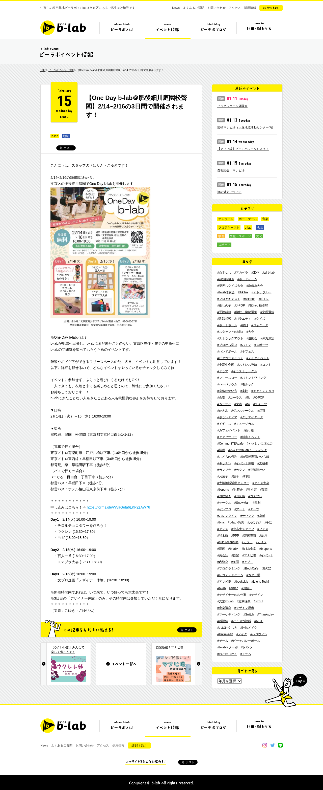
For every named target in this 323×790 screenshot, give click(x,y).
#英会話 (222, 555)
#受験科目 (224, 312)
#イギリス (224, 424)
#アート (239, 509)
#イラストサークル (244, 371)
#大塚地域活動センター (233, 483)
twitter (272, 745)
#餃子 (235, 476)
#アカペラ (241, 272)
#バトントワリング (253, 378)
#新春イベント (250, 437)
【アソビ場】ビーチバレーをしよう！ (243, 149)
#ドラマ (222, 371)
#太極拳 (262, 463)
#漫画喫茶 (249, 535)
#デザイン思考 (244, 608)
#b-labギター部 (227, 647)
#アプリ (247, 562)
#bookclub (241, 581)
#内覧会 (222, 562)
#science (249, 299)
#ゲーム (222, 641)
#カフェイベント (228, 430)
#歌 (247, 397)
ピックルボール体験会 (232, 106)
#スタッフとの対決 (230, 332)
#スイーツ (260, 404)
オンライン (225, 219)
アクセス (235, 8)
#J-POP (239, 305)
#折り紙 (248, 430)
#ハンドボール (227, 351)
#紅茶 (261, 410)
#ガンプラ (224, 470)
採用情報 (250, 8)
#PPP (235, 535)
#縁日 (244, 325)
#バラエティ (242, 318)
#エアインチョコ (262, 391)
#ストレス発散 (247, 364)
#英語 (235, 562)
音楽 (265, 219)
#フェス (262, 529)
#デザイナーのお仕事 (231, 595)
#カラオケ (224, 404)
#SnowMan (241, 502)
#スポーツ (261, 345)
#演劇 (256, 502)
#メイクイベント (257, 358)
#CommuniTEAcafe (230, 443)
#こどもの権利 (227, 456)
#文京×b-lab (225, 601)
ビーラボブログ (213, 29)
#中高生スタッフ (242, 529)
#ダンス (222, 529)
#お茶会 (237, 489)
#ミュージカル (244, 424)
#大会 (250, 332)
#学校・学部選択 (245, 312)
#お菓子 (222, 476)
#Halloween (225, 634)
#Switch (248, 614)
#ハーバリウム (227, 384)
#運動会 (251, 338)
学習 (221, 236)
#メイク (241, 634)
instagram (264, 745)
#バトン (245, 345)
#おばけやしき (227, 627)
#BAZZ (266, 568)
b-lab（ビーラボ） (63, 27)
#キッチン (224, 463)
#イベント (266, 555)
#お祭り (246, 588)
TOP (42, 70)
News (176, 8)
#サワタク (247, 516)
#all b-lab (268, 272)
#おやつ (246, 647)
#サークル (224, 502)
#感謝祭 (222, 621)
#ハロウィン (258, 634)
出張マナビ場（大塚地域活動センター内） (246, 127)
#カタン (239, 470)
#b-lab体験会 (226, 292)
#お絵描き (224, 496)
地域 (66, 136)
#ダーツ (253, 509)
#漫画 (221, 549)
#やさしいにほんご (260, 443)
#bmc (221, 522)
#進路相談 (224, 318)
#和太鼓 (222, 535)
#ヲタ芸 (251, 489)
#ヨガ (263, 535)
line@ (280, 745)
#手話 (268, 522)
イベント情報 (168, 29)
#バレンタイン (227, 516)
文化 (259, 236)
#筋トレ (264, 299)
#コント (265, 364)
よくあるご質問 (193, 8)
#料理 (246, 476)
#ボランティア (227, 417)
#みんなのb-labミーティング (247, 450)
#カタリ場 (253, 575)
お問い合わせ (216, 8)
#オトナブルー (262, 292)
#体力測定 (267, 338)
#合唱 (221, 397)
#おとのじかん (227, 654)
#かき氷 (222, 410)
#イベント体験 (244, 463)
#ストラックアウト (230, 338)
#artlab (233, 588)
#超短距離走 (225, 279)
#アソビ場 (224, 581)
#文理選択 (267, 312)
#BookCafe (250, 568)
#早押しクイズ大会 (230, 286)
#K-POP (258, 397)
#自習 (235, 555)
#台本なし (224, 272)
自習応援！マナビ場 (231, 170)
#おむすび (254, 522)
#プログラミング (228, 568)
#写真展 (239, 496)
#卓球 (261, 516)
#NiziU (258, 601)
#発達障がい (256, 470)
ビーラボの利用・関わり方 (259, 29)
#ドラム (245, 654)
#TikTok (243, 292)
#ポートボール (227, 325)
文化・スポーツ (240, 236)
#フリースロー (227, 378)
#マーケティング (228, 614)
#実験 (244, 391)
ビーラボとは (122, 29)
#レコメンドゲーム (230, 575)
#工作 (255, 272)
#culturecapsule (227, 542)
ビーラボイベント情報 (61, 70)
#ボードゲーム (247, 279)
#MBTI (258, 621)
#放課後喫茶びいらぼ (254, 456)
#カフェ (247, 542)
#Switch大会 (254, 286)
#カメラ (261, 542)
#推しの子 (224, 305)
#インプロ (224, 509)
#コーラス (235, 397)
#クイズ (259, 318)
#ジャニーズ (259, 325)
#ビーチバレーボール (245, 641)
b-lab (54, 136)
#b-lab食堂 (249, 549)
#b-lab (221, 588)
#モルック (247, 384)
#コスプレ (255, 496)
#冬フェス (247, 351)
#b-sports (265, 549)
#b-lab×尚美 (236, 522)
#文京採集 (244, 601)
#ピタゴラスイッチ (230, 358)
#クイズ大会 (260, 483)
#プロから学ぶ (227, 345)
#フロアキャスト (228, 299)
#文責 (238, 404)
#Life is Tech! (260, 581)
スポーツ (224, 245)
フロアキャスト (228, 227)
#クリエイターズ (251, 417)
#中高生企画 (225, 364)
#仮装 (264, 489)
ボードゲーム (248, 219)
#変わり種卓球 (258, 305)
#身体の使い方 (227, 391)
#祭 (247, 404)
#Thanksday (265, 614)
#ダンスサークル (242, 410)
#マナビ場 (249, 555)
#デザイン (256, 595)
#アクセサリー (227, 437)
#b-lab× (233, 549)
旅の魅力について (229, 192)
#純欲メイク (248, 627)
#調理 (221, 450)
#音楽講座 (224, 608)
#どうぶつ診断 (241, 621)
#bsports (223, 489)
